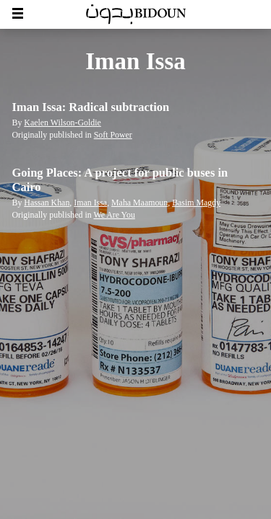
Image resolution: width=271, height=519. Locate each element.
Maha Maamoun (139, 203)
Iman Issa (90, 203)
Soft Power (113, 135)
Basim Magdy (196, 203)
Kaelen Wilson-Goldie (62, 122)
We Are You (113, 215)
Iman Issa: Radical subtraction (91, 107)
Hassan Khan (46, 203)
